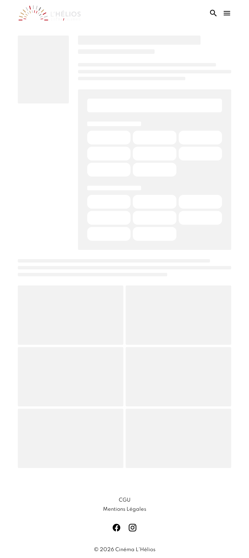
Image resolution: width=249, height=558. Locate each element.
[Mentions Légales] (124, 509)
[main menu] (227, 13)
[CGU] (125, 500)
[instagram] (132, 527)
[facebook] (116, 527)
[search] (213, 13)
